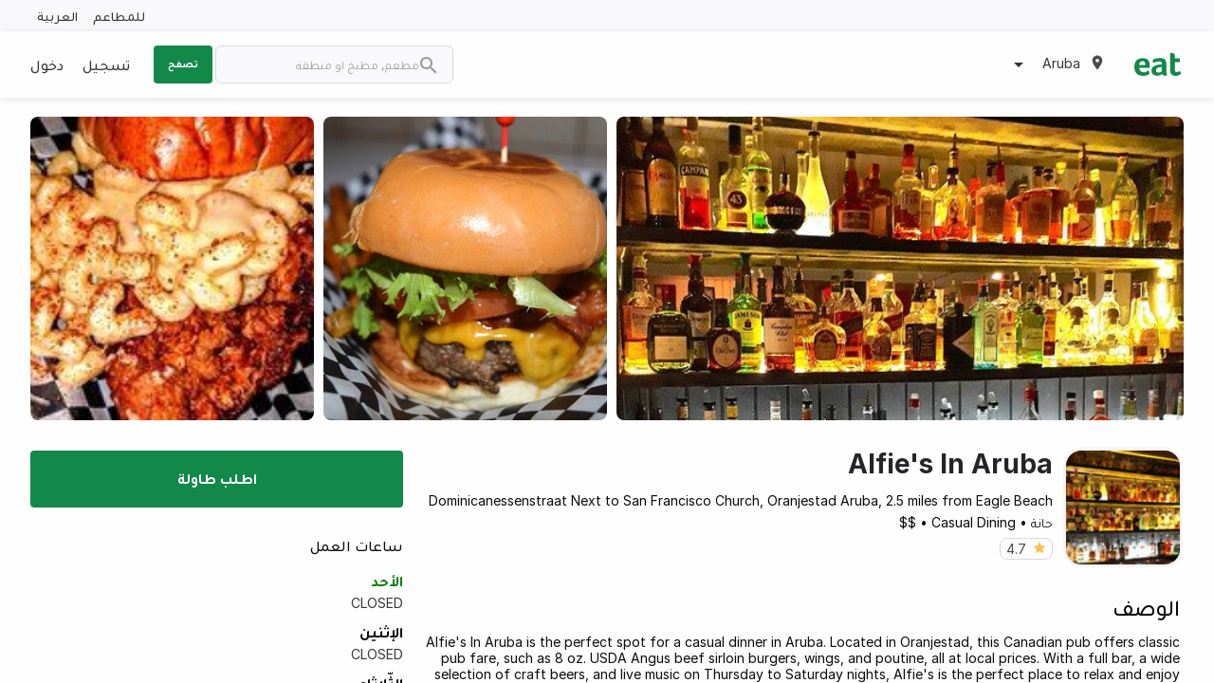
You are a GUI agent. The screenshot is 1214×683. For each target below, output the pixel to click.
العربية (57, 16)
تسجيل (106, 64)
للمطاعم (119, 16)
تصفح (183, 63)
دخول (47, 64)
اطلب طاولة (217, 478)
